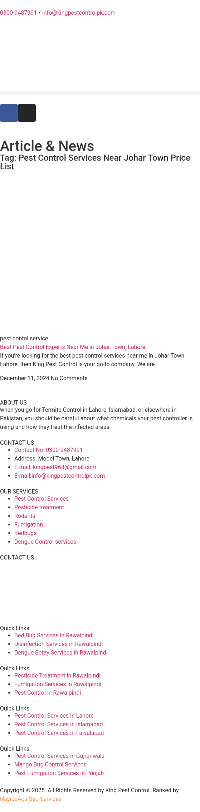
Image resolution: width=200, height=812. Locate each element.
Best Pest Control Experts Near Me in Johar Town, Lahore (72, 347)
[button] (100, 93)
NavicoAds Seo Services (31, 799)
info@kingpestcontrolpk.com (79, 12)
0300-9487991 (18, 12)
